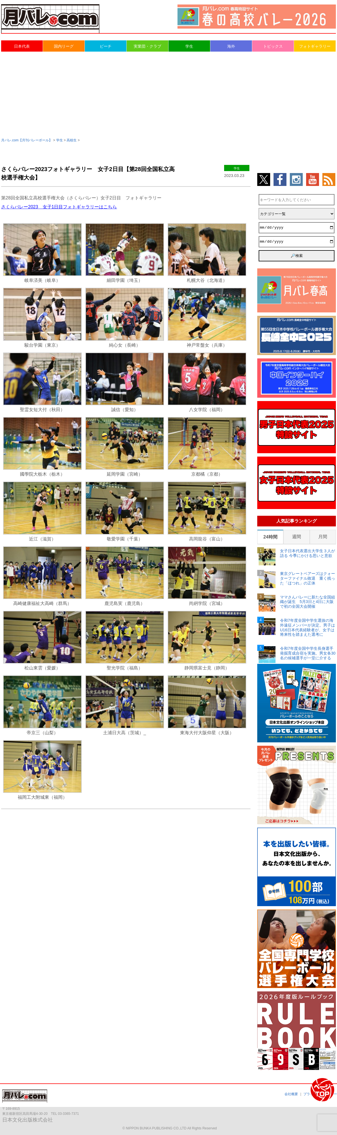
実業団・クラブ (147, 46)
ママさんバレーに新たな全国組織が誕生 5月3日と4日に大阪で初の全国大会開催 (307, 602)
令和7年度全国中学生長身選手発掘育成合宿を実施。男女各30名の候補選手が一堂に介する (308, 653)
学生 (189, 46)
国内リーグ (64, 46)
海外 (231, 46)
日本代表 (22, 46)
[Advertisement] (168, 94)
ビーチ (105, 46)
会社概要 (291, 1094)
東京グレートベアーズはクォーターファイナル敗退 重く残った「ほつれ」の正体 (307, 578)
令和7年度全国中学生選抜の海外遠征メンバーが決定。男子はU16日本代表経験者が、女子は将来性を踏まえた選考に (307, 627)
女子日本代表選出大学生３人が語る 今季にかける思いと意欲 (307, 553)
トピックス (273, 46)
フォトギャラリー (315, 46)
